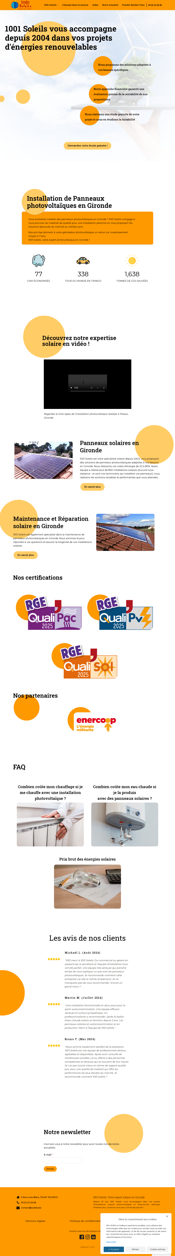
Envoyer (50, 1169)
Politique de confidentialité (85, 1221)
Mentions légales (35, 1221)
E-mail (47, 1154)
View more (111, 1242)
